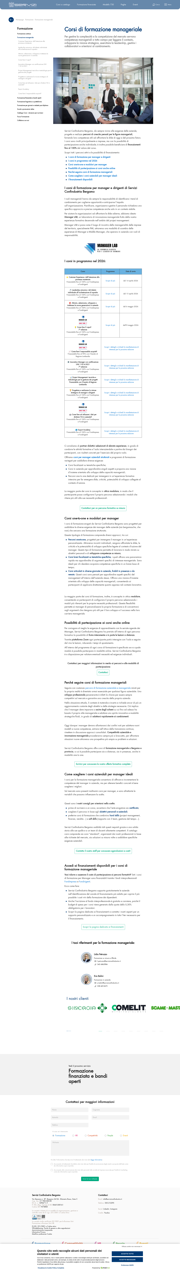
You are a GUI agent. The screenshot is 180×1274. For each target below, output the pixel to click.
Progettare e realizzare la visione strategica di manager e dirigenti (33, 77)
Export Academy (23, 89)
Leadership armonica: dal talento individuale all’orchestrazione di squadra (32, 48)
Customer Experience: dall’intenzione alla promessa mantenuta (31, 42)
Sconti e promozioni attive (25, 109)
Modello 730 (108, 5)
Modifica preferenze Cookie (42, 1234)
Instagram (113, 1209)
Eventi (135, 5)
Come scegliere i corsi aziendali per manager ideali (92, 176)
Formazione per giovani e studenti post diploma (32, 105)
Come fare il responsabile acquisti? (29, 93)
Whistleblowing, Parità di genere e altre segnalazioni (51, 1228)
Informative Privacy (38, 1232)
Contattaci (103, 672)
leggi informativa (96, 1161)
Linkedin (106, 1209)
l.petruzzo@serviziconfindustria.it (109, 961)
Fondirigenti (84, 882)
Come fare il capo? (24, 60)
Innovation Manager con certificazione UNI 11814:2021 (32, 65)
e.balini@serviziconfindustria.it (108, 983)
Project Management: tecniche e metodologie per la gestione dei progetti (35, 71)
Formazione (29, 20)
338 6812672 (102, 986)
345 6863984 (102, 964)
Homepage (20, 20)
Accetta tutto (127, 1254)
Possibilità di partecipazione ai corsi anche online (91, 168)
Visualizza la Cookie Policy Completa (51, 1268)
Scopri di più (110, 281)
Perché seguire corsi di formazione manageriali (90, 172)
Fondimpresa (70, 882)
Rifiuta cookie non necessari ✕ (132, 1246)
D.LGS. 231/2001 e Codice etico (44, 1227)
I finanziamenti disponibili (80, 179)
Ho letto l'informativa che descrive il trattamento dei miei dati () (76, 1161)
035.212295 (109, 1203)
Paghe (123, 5)
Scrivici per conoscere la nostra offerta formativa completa (103, 764)
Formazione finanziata (86, 5)
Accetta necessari (127, 1260)
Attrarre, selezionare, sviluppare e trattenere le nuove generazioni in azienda (33, 54)
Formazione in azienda (102, 980)
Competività (92, 1137)
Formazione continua (24, 33)
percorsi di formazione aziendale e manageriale (108, 688)
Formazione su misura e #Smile (105, 958)
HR (76, 1137)
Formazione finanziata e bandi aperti (29, 98)
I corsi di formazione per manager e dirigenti (89, 157)
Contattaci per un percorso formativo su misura (103, 508)
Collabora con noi (23, 120)
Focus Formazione (23, 116)
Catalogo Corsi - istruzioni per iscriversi (30, 113)
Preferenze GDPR (127, 1265)
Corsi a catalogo (63, 5)
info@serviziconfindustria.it (112, 1199)
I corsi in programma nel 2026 (82, 161)
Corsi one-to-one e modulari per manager (87, 164)
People (110, 1137)
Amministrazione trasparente (42, 1230)
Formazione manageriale (25, 37)
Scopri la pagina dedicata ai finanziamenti (103, 927)
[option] (87, 1008)
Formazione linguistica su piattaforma (29, 101)
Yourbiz (107, 1213)
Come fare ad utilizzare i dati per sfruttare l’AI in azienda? (34, 83)
